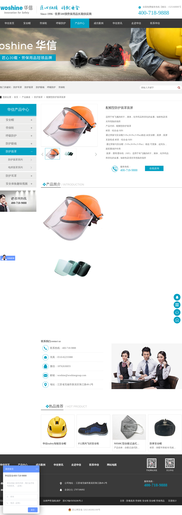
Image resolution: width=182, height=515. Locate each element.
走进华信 (136, 23)
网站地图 (112, 465)
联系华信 (155, 23)
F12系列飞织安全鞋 (88, 443)
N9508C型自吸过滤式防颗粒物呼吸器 (134, 443)
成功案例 (98, 23)
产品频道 (26, 97)
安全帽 (27, 23)
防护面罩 (29, 87)
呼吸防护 (61, 23)
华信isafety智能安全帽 (54, 443)
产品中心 (80, 23)
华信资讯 (117, 23)
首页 (16, 97)
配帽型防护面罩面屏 (56, 97)
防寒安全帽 (156, 443)
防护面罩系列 (15, 159)
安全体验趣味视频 (17, 183)
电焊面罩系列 (15, 167)
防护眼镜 (40, 87)
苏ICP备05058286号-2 (73, 501)
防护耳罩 (17, 87)
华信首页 (9, 23)
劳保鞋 (43, 23)
